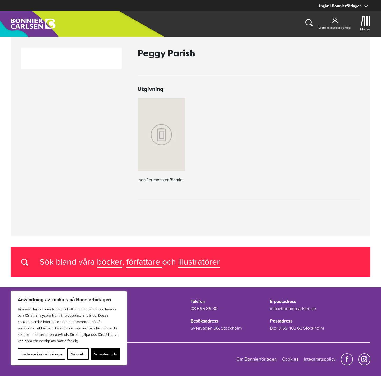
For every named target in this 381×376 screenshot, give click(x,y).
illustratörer (199, 261)
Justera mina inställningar (41, 354)
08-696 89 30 (203, 308)
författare (144, 261)
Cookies (290, 359)
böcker (109, 261)
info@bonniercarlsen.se (293, 308)
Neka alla (78, 354)
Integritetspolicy (319, 359)
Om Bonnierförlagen (256, 359)
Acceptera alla (105, 354)
